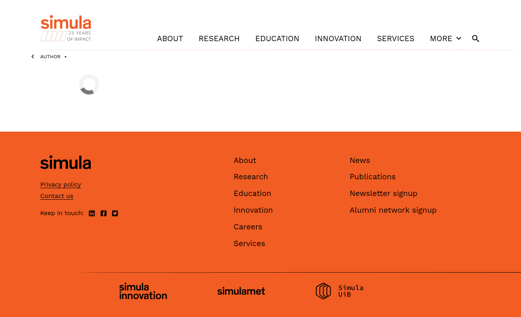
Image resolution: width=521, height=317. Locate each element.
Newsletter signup (384, 193)
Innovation (338, 38)
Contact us (56, 196)
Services (395, 38)
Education (277, 38)
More (446, 38)
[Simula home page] (65, 176)
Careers (248, 226)
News (360, 160)
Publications (373, 176)
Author (50, 56)
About (170, 38)
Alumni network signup (393, 210)
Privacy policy (60, 184)
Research (219, 38)
